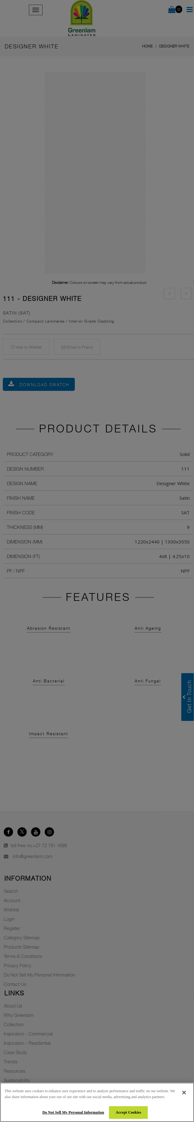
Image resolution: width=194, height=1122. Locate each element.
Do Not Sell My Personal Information (73, 1112)
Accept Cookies (128, 1112)
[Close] (184, 1092)
